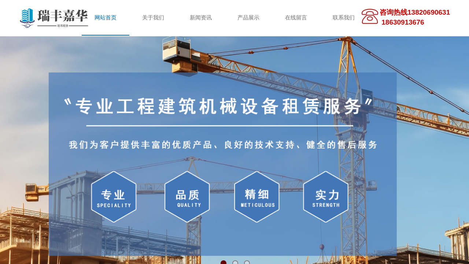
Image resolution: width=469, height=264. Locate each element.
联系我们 (344, 18)
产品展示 (248, 18)
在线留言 (296, 18)
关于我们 (153, 18)
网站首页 (106, 18)
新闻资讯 (201, 18)
